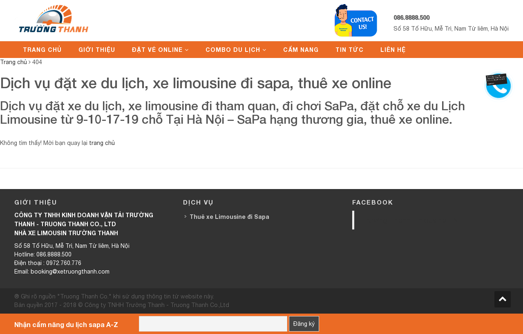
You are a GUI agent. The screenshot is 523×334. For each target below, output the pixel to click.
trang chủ (102, 143)
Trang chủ (42, 49)
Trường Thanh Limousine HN (410, 220)
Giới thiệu (96, 49)
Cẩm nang (301, 49)
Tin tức (349, 49)
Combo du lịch (233, 49)
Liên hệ (393, 49)
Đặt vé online (157, 49)
